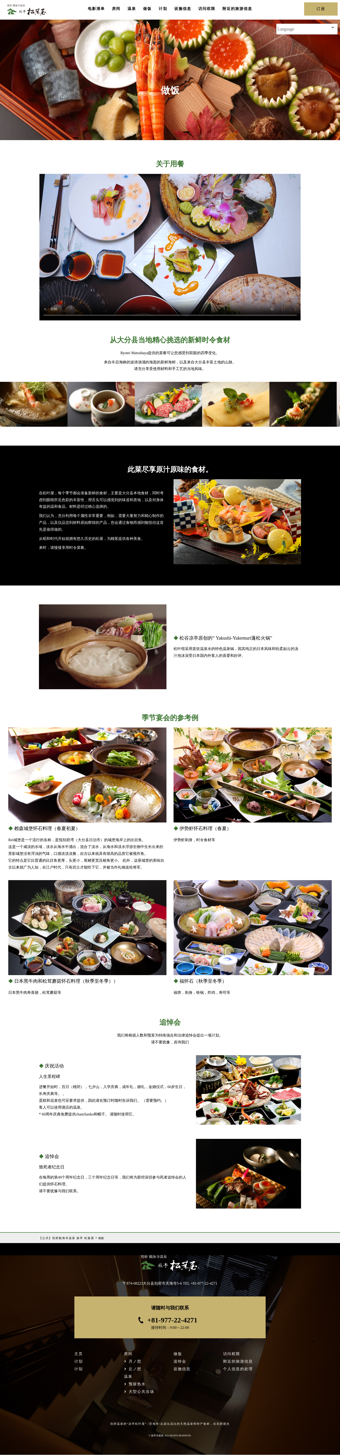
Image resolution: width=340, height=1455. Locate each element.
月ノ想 (135, 1361)
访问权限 (206, 9)
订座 (320, 9)
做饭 (147, 9)
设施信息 (182, 9)
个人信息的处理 (238, 1369)
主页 (78, 1354)
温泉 (132, 9)
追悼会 (180, 1361)
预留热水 (137, 1384)
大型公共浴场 (141, 1392)
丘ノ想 (135, 1369)
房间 (116, 9)
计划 (163, 9)
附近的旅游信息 (237, 9)
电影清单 (96, 9)
